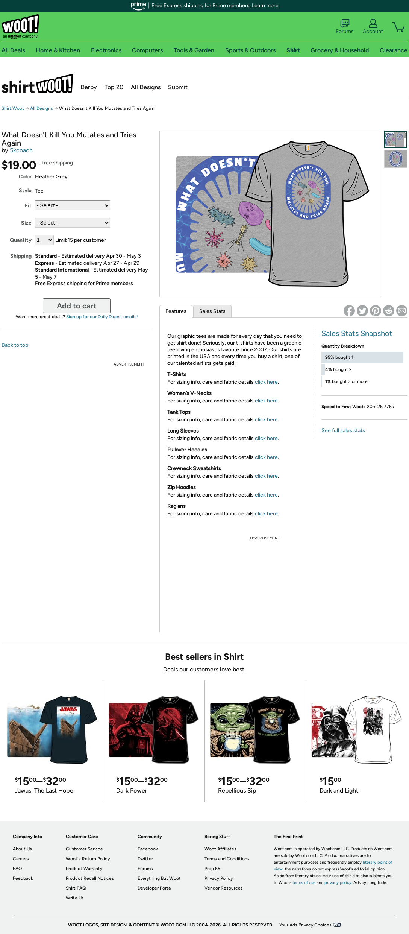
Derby (88, 87)
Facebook (148, 849)
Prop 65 (212, 868)
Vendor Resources (223, 888)
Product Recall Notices (90, 878)
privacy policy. (338, 882)
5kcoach (21, 150)
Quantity (21, 240)
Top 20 (114, 87)
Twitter (145, 858)
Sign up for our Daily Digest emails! (102, 316)
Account (373, 27)
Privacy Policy (218, 878)
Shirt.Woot (37, 83)
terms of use (303, 882)
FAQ (17, 868)
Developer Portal (155, 888)
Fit (28, 205)
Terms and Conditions (227, 858)
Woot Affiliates (220, 849)
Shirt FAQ (76, 888)
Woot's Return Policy (88, 858)
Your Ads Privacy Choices (305, 925)
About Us (22, 849)
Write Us (75, 898)
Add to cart (77, 305)
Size (26, 223)
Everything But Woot (159, 878)
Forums (345, 27)
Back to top (15, 345)
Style (25, 190)
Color (25, 176)
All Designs (146, 87)
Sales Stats (212, 311)
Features (175, 311)
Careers (21, 858)
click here (266, 382)
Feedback (23, 878)
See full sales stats (343, 430)
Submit (178, 87)
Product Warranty (84, 868)
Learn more (265, 5)
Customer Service (84, 849)
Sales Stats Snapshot (356, 333)
